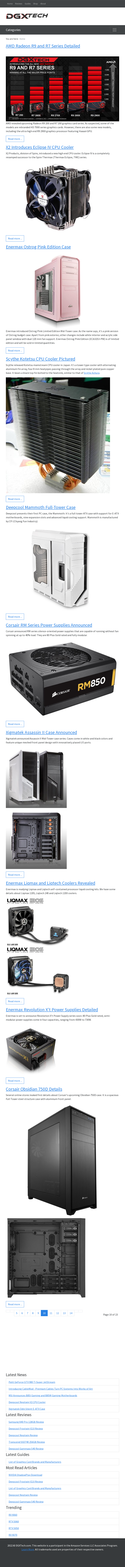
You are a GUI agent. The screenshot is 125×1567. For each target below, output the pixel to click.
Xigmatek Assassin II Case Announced (41, 732)
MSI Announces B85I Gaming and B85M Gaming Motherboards (43, 1395)
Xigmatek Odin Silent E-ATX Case (27, 1408)
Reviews (18, 3)
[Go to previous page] (12, 1311)
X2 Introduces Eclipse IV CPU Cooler (40, 147)
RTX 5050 (14, 1528)
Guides (28, 3)
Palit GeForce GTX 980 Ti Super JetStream (32, 1382)
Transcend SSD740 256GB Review (27, 1442)
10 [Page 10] (44, 1313)
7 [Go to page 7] (27, 1313)
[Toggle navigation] (114, 30)
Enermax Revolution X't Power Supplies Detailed (52, 1009)
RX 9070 (13, 1535)
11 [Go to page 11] (51, 1313)
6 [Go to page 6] (22, 1313)
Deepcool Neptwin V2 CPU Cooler (27, 1402)
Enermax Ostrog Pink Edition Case (38, 247)
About (43, 3)
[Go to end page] (80, 1311)
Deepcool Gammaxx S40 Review (26, 1448)
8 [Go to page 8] (33, 1313)
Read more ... (15, 138)
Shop (35, 3)
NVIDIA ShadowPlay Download (25, 1474)
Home (10, 3)
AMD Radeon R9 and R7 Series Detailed (43, 46)
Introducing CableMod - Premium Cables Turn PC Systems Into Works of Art (51, 1388)
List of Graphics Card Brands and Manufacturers (35, 1461)
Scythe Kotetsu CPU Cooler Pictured (40, 359)
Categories (13, 30)
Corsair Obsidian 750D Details (34, 1089)
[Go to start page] (8, 1311)
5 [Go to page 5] (16, 1313)
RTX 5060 (14, 1521)
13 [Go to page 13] (64, 1313)
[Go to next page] (76, 1311)
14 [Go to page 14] (71, 1313)
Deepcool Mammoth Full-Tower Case (41, 507)
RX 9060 (13, 1514)
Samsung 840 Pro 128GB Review (26, 1421)
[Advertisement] (87, 16)
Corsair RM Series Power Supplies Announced (49, 625)
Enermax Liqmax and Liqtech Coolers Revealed (50, 883)
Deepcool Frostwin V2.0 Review (26, 1428)
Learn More (27, 1549)
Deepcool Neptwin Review (23, 1435)
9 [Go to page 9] (38, 1313)
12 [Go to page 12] (57, 1313)
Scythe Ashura (91, 372)
